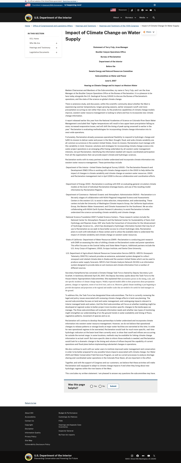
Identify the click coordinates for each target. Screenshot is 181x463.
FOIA (61, 421)
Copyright (29, 425)
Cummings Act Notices (68, 417)
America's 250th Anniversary (52, 5)
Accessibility (30, 417)
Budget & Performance (68, 413)
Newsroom (123, 10)
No (103, 386)
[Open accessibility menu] (132, 10)
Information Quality (33, 433)
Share (148, 32)
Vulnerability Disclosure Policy (37, 444)
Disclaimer (29, 429)
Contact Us (29, 421)
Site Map (28, 440)
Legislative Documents (44, 52)
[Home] (28, 17)
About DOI (29, 413)
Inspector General (66, 431)
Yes (95, 386)
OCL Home (34, 39)
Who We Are (44, 43)
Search (153, 17)
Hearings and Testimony (44, 48)
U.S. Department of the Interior (53, 17)
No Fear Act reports (67, 435)
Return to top (30, 403)
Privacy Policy (30, 437)
